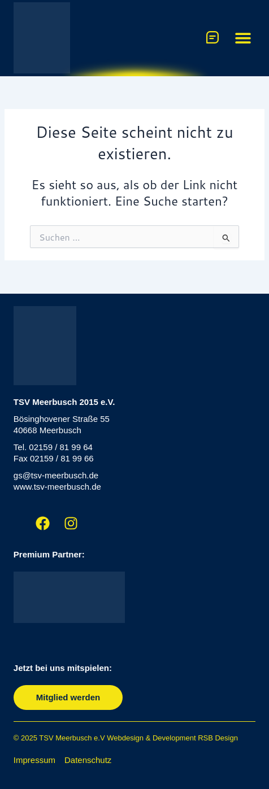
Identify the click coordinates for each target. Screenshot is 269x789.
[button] (242, 38)
